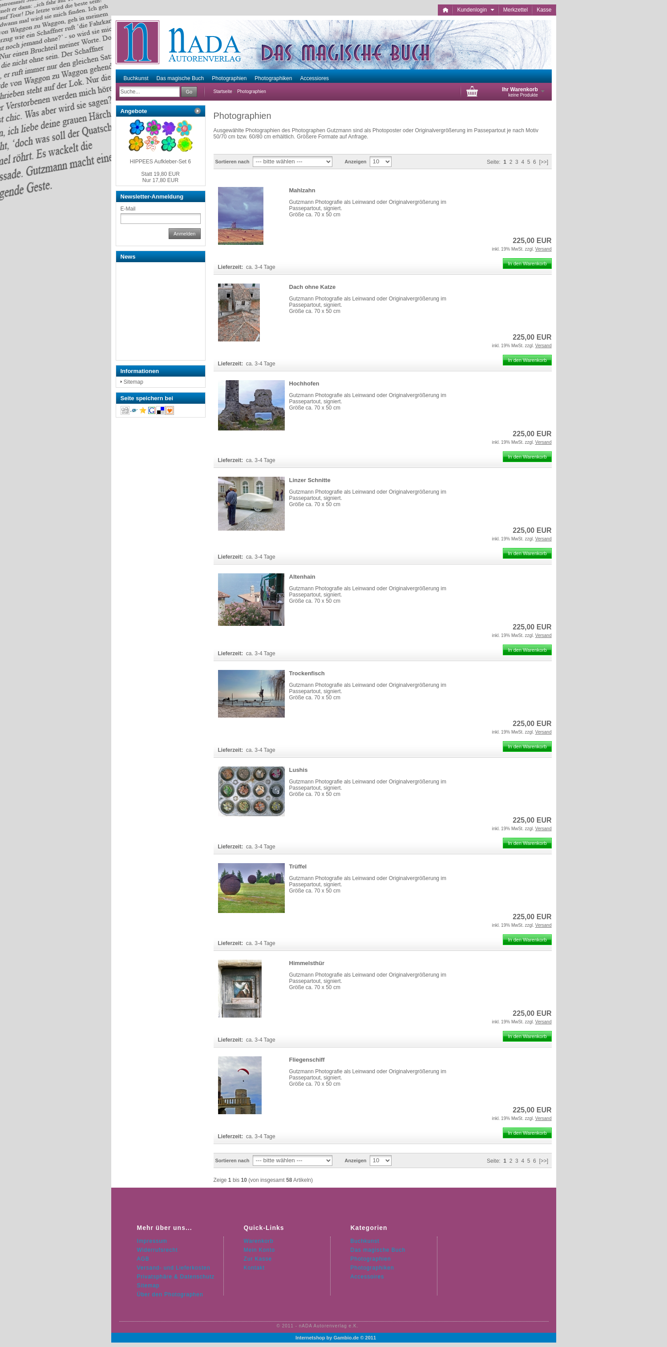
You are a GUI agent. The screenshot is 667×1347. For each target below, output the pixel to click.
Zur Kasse (258, 1259)
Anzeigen (356, 161)
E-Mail (128, 209)
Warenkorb (259, 1241)
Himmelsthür (306, 963)
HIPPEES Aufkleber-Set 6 (160, 161)
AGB (143, 1259)
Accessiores (314, 78)
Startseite (223, 91)
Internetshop (310, 1337)
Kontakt (254, 1268)
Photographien (229, 78)
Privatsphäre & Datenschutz (176, 1277)
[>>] (543, 162)
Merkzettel (515, 10)
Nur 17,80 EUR (160, 177)
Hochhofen (304, 383)
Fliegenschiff (307, 1059)
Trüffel (298, 866)
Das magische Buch (180, 78)
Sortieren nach (232, 161)
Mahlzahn (302, 190)
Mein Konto (259, 1250)
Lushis (298, 770)
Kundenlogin (475, 10)
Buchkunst (136, 78)
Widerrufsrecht (157, 1250)
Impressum (152, 1241)
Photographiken (273, 78)
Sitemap (133, 382)
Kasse (544, 10)
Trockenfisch (307, 673)
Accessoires (367, 1277)
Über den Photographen (170, 1294)
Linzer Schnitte (310, 480)
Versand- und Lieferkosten (173, 1268)
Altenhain (302, 576)
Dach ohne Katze (312, 287)
